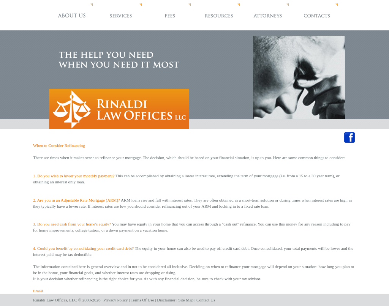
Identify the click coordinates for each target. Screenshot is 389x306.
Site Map (185, 300)
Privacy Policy (115, 300)
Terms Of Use (142, 300)
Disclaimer (166, 300)
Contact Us (205, 300)
